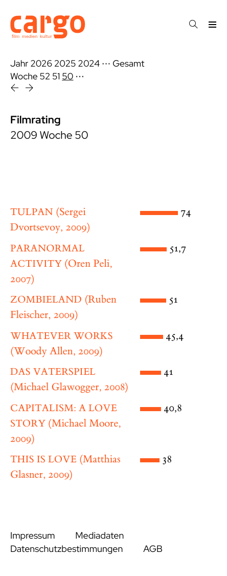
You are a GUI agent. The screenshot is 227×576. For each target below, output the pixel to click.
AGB (153, 549)
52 (45, 76)
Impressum (32, 536)
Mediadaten (99, 536)
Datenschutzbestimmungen (66, 549)
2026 (41, 64)
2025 (65, 64)
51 (56, 76)
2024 (89, 64)
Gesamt (128, 64)
